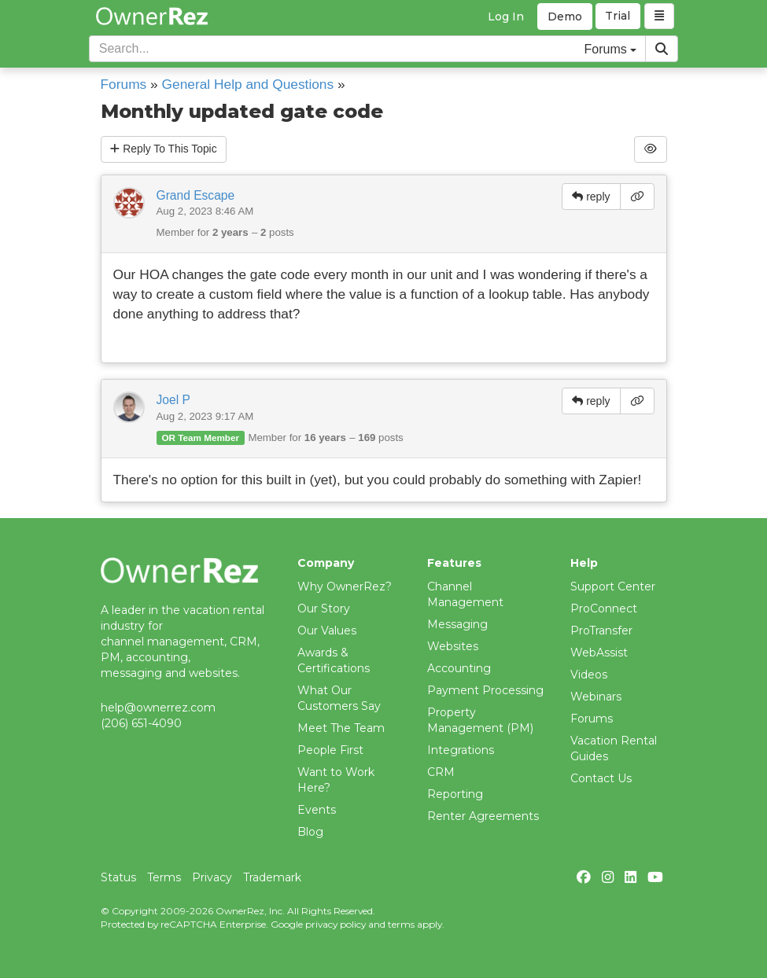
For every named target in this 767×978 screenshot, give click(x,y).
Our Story (323, 608)
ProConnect (603, 608)
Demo (565, 16)
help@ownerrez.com (158, 707)
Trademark (272, 877)
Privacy (212, 877)
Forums (124, 84)
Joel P (173, 400)
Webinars (595, 696)
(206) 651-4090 (141, 723)
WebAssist (599, 652)
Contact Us (601, 778)
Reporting (455, 794)
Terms (164, 877)
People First (330, 750)
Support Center (612, 586)
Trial (618, 16)
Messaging (457, 624)
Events (316, 810)
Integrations (460, 750)
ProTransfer (601, 630)
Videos (588, 674)
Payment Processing (485, 690)
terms (401, 924)
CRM (441, 772)
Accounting (459, 668)
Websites (452, 646)
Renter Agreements (483, 816)
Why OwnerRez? (344, 586)
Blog (310, 832)
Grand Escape (196, 195)
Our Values (326, 630)
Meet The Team (341, 728)
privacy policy (335, 924)
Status (118, 877)
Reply (165, 149)
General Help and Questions (248, 84)
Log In (506, 16)
